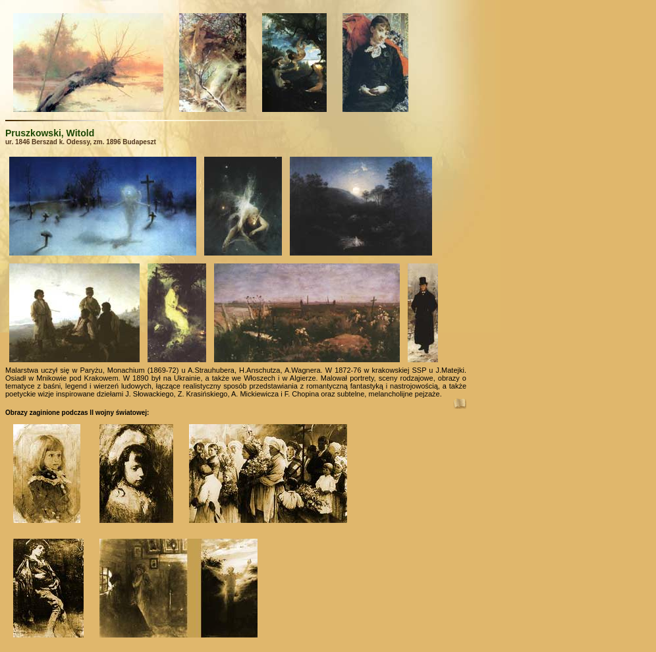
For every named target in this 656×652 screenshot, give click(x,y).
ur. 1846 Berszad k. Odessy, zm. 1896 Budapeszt (80, 142)
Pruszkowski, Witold (49, 133)
